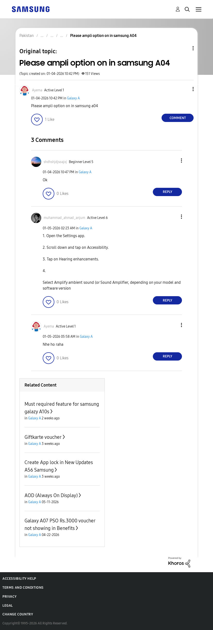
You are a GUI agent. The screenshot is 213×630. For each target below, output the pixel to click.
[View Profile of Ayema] (37, 90)
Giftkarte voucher (43, 437)
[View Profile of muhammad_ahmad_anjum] (64, 218)
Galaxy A (73, 98)
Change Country (17, 614)
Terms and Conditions (23, 588)
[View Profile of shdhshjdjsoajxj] (55, 162)
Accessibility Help (19, 579)
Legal (7, 606)
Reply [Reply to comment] (167, 192)
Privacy (9, 597)
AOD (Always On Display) (51, 495)
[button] (185, 89)
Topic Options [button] (185, 48)
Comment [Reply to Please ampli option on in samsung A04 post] (178, 118)
